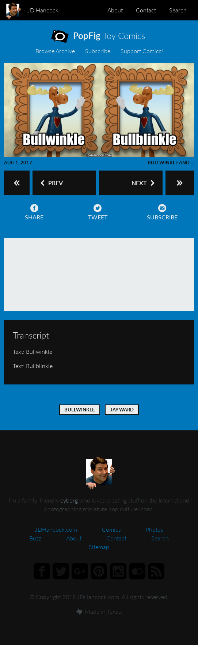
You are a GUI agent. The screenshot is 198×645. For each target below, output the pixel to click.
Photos (154, 529)
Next (144, 183)
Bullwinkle (79, 410)
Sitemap (99, 546)
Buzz (35, 538)
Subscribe (97, 50)
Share (34, 212)
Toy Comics (104, 37)
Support (142, 50)
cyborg (69, 500)
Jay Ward (122, 410)
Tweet (97, 212)
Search (178, 10)
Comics (111, 529)
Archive (55, 50)
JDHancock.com (56, 529)
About (115, 10)
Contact (146, 10)
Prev (51, 183)
